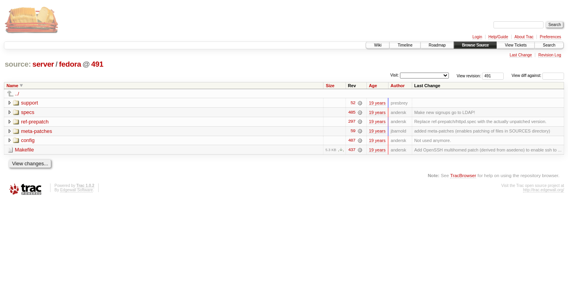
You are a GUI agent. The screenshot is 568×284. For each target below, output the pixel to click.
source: (18, 64)
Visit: (394, 75)
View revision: (469, 75)
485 (351, 112)
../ (17, 94)
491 (97, 64)
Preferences (550, 37)
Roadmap (437, 45)
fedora (70, 64)
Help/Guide (498, 37)
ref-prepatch (35, 122)
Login (477, 37)
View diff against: (538, 75)
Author (397, 85)
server (43, 64)
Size (330, 85)
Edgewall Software (76, 190)
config (28, 141)
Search (549, 45)
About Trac (523, 37)
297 (351, 122)
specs (27, 112)
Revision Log (549, 55)
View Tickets (516, 45)
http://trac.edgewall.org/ (543, 190)
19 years (377, 103)
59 (353, 131)
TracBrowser (463, 175)
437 (351, 150)
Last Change (521, 55)
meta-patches (36, 131)
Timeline (405, 45)
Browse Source (475, 45)
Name (13, 85)
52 (353, 103)
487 (351, 141)
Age (373, 85)
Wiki (377, 45)
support (29, 103)
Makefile (24, 150)
